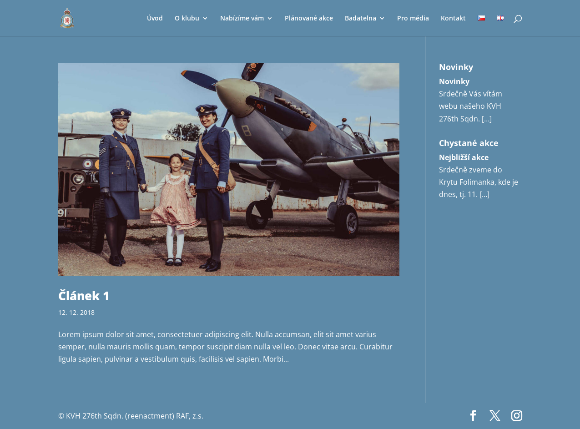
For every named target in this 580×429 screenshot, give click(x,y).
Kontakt (453, 18)
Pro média (413, 18)
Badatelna (360, 18)
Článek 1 (84, 296)
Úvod (155, 18)
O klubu (187, 18)
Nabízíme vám (242, 18)
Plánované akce (309, 18)
